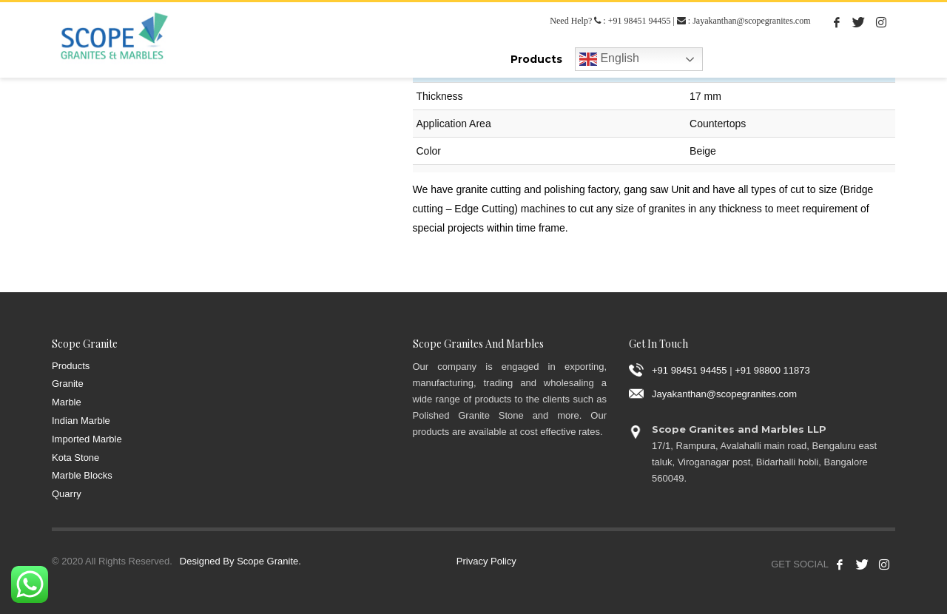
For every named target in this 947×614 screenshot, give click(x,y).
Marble (66, 402)
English (609, 59)
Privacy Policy (486, 561)
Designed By (207, 561)
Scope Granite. (269, 561)
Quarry (66, 493)
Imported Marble (87, 439)
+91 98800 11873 (772, 369)
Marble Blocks (82, 475)
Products (71, 365)
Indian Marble (81, 420)
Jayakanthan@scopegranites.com (751, 21)
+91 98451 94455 (639, 21)
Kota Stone (75, 457)
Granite (68, 383)
